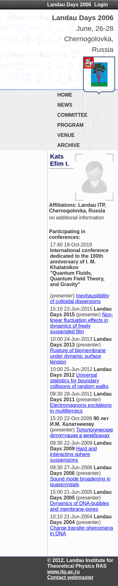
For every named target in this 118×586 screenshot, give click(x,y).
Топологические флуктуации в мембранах (81, 432)
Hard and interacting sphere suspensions (73, 454)
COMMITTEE (72, 115)
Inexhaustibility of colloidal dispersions (79, 298)
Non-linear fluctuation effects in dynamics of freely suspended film (81, 323)
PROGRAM (70, 125)
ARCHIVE (68, 145)
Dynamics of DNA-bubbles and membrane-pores (79, 506)
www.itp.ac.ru (63, 571)
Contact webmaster (70, 577)
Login (101, 4)
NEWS (64, 105)
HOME (64, 95)
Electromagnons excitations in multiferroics (81, 408)
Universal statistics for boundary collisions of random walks (79, 380)
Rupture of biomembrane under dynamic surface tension (78, 356)
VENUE (66, 135)
